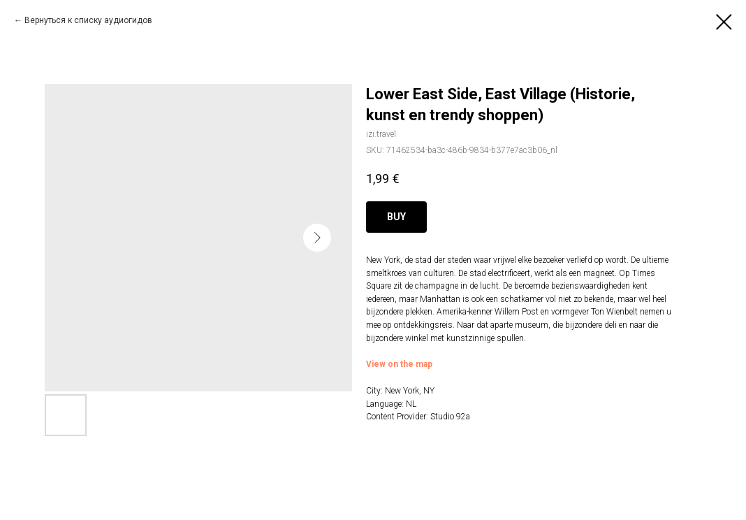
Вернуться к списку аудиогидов (88, 20)
